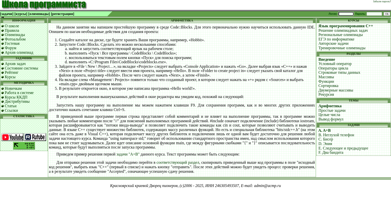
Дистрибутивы (17, 101)
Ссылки (11, 110)
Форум (10, 48)
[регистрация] (62, 14)
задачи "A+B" (128, 154)
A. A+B (324, 130)
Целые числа (329, 114)
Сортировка (328, 86)
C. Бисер (325, 139)
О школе (12, 26)
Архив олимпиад (19, 52)
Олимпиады (15, 34)
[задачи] (6, 14)
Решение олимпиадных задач (343, 30)
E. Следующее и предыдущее (343, 148)
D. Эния (325, 144)
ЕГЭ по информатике (336, 39)
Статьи (10, 106)
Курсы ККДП (16, 97)
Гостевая (12, 43)
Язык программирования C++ (345, 26)
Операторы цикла (333, 68)
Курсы (10, 77)
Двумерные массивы (335, 90)
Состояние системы (21, 68)
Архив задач (15, 64)
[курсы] (20, 14)
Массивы (326, 77)
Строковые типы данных (339, 72)
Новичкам (13, 88)
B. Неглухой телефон (336, 135)
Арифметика (330, 106)
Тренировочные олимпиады (341, 48)
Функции (326, 81)
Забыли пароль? (382, 1)
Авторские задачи (333, 43)
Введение (326, 59)
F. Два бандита (330, 152)
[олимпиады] (39, 14)
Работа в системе (19, 92)
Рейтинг (11, 72)
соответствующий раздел (178, 162)
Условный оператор (335, 64)
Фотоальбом (15, 39)
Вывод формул (330, 119)
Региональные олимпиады (340, 34)
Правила (12, 30)
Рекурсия (326, 94)
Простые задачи (332, 110)
